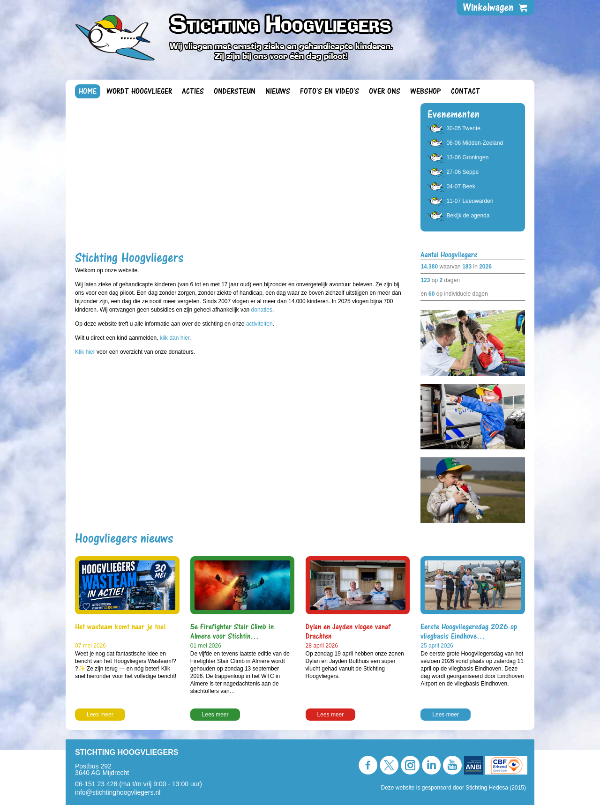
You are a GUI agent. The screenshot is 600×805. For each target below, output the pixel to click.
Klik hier (86, 352)
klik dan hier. (175, 338)
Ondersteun (234, 91)
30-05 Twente (463, 128)
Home (88, 91)
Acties (193, 91)
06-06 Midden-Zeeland (474, 143)
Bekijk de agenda (467, 215)
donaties (261, 309)
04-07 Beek (460, 186)
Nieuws (277, 91)
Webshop (425, 91)
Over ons (384, 91)
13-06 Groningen (467, 157)
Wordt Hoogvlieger (139, 91)
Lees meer (100, 714)
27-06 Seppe (462, 172)
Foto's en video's (329, 91)
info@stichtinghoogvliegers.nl (117, 792)
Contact (465, 91)
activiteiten (259, 324)
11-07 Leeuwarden (469, 201)
